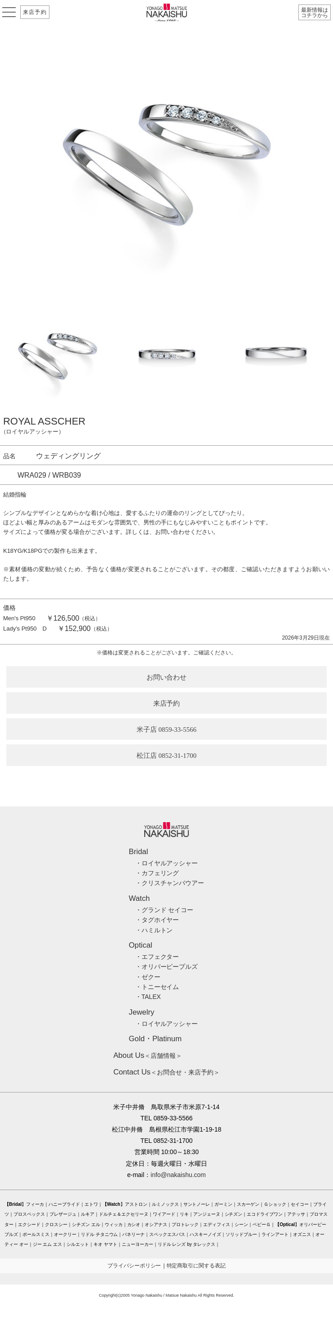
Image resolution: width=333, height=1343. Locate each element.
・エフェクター (157, 956)
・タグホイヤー (157, 919)
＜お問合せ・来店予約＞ (166, 1072)
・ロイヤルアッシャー (166, 863)
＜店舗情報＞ (147, 1055)
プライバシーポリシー (134, 1265)
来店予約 (35, 12)
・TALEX (148, 996)
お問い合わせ (167, 677)
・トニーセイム (157, 986)
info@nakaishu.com (178, 1174)
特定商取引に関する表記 (196, 1265)
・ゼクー (147, 976)
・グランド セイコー (164, 909)
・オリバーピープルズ (166, 966)
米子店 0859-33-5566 (167, 729)
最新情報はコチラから (314, 12)
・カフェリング (157, 873)
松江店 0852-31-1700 (167, 755)
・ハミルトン (154, 930)
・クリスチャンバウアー (169, 882)
